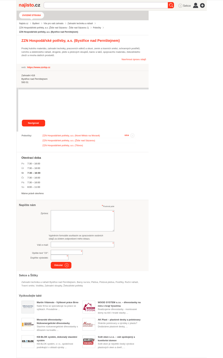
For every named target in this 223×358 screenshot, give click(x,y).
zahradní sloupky (53, 285)
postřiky (119, 282)
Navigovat (33, 123)
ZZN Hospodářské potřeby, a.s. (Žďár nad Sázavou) (68, 140)
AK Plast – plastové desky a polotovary (119, 319)
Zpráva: (44, 213)
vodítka (39, 285)
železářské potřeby (73, 285)
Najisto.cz (31, 5)
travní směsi (28, 285)
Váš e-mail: (42, 245)
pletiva (94, 282)
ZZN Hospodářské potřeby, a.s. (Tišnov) (62, 145)
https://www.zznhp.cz (38, 67)
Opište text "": (40, 253)
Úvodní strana (31, 15)
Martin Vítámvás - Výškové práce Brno (57, 302)
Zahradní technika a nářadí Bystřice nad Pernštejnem (49, 282)
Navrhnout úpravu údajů (134, 59)
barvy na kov (83, 282)
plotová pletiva (106, 282)
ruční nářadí (131, 282)
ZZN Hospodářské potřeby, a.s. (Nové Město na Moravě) (71, 135)
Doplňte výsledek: (39, 257)
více (126, 135)
